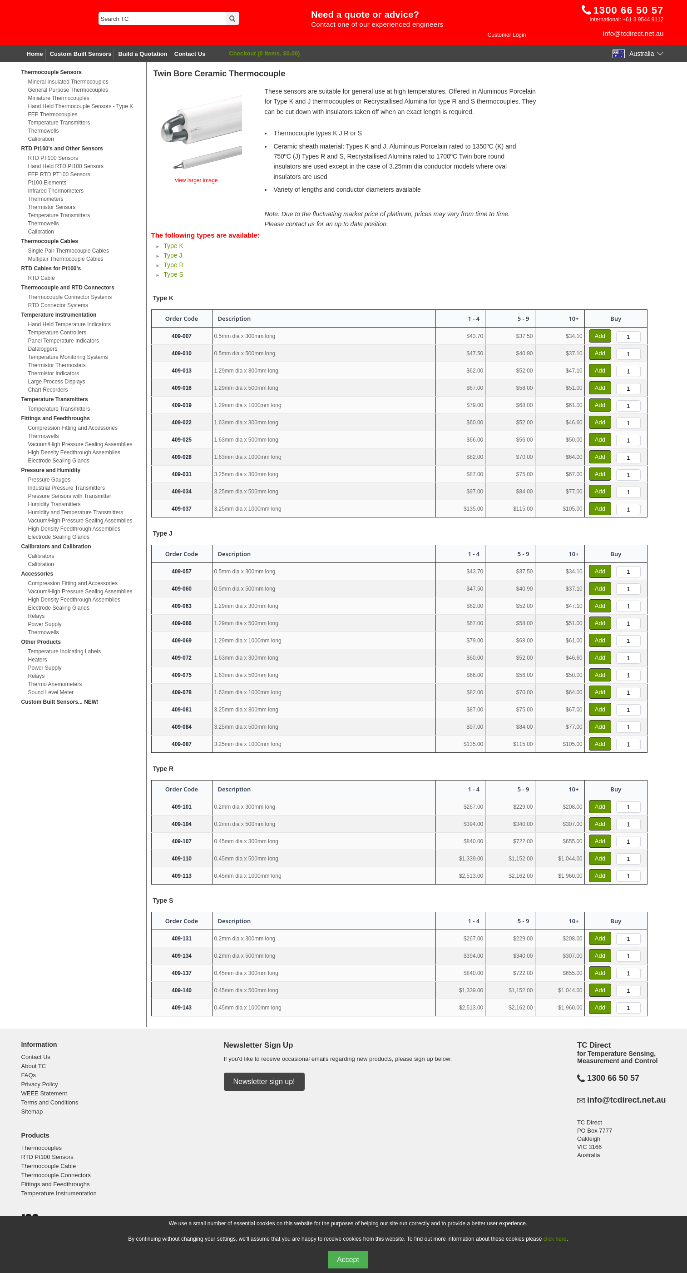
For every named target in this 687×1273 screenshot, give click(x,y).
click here (555, 1239)
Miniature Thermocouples (58, 98)
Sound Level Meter (51, 692)
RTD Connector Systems (58, 305)
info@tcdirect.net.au (633, 33)
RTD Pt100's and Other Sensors (62, 148)
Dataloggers (43, 349)
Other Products (41, 642)
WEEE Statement (44, 1093)
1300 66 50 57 (613, 1078)
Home (35, 53)
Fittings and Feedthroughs (55, 418)
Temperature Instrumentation (59, 315)
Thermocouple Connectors (56, 1175)
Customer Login (507, 35)
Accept (348, 1259)
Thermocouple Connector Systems (70, 297)
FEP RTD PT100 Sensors (59, 174)
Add (600, 336)
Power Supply (45, 624)
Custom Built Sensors (81, 53)
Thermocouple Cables (49, 241)
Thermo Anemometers (55, 684)
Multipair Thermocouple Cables (66, 259)
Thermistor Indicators (53, 373)
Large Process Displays (56, 381)
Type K (173, 245)
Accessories (37, 574)
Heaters (37, 659)
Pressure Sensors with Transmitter (69, 496)
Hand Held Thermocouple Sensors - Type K (80, 106)
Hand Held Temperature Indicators (69, 324)
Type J (172, 255)
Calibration (41, 139)
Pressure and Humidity (51, 470)
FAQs (28, 1075)
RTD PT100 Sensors (53, 158)
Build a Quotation (142, 53)
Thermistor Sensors (52, 207)
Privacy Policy (39, 1084)
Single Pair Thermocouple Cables (68, 251)
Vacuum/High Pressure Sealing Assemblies (80, 444)
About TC (33, 1066)
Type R (173, 265)
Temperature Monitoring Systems (68, 357)
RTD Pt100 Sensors (47, 1157)
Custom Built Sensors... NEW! (60, 702)
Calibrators (41, 556)
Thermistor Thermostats (57, 365)
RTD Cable (41, 278)
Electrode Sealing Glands (58, 460)
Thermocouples (41, 1147)
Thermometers (46, 199)
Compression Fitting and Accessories (73, 428)
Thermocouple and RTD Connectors (67, 287)
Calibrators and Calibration (56, 546)
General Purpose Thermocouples (68, 90)
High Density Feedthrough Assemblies (74, 452)
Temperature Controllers (57, 332)
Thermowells (43, 131)
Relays (36, 616)
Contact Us (190, 53)
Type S (173, 274)
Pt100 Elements (47, 182)
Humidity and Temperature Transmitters (76, 512)
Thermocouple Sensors (51, 72)
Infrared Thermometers (56, 191)
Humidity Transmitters (54, 504)
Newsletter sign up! (264, 1081)
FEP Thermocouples (53, 114)
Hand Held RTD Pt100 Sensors (66, 166)
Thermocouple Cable (48, 1166)
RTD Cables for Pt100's (51, 268)
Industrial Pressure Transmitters (66, 488)
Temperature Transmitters (59, 122)
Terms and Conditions (50, 1102)
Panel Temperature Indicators (63, 341)
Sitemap (32, 1111)
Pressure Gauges (49, 480)
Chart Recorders (48, 390)
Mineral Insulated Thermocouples (68, 82)
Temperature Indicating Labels (64, 651)
